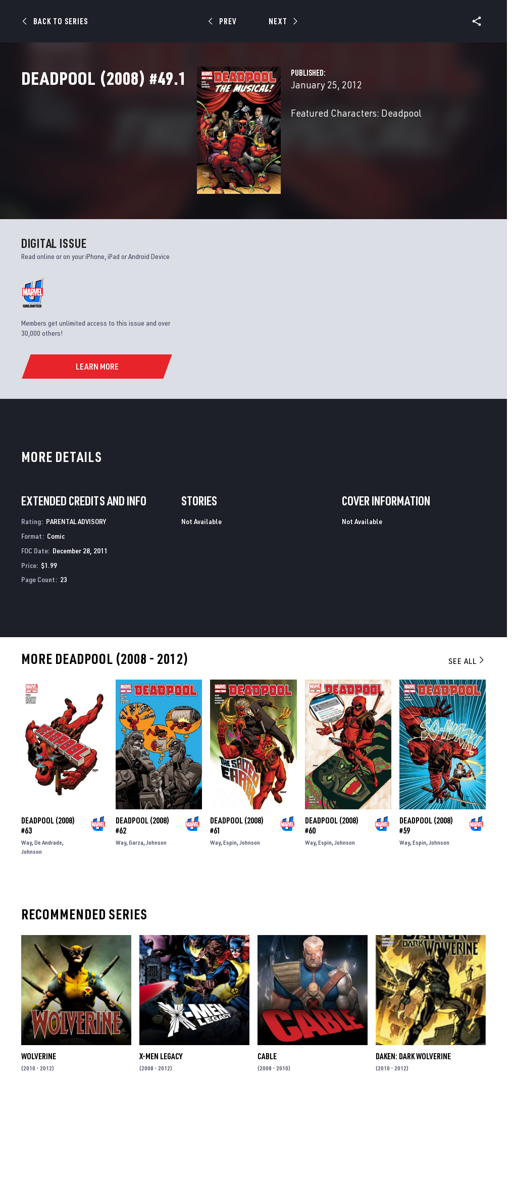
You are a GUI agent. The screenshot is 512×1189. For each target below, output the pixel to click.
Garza (136, 922)
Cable (267, 1136)
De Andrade (48, 922)
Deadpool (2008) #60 (332, 906)
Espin (230, 922)
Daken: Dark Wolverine (413, 1136)
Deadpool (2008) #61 (237, 906)
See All (467, 741)
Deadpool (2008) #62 (142, 906)
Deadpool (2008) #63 (48, 906)
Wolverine (38, 1136)
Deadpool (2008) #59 (426, 906)
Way (26, 922)
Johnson (31, 932)
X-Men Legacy (160, 1136)
